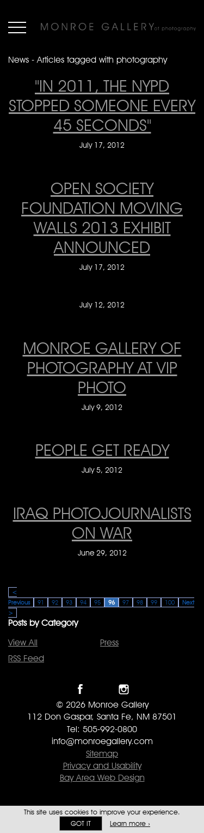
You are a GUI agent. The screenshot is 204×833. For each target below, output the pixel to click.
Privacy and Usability (102, 765)
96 (111, 602)
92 (55, 602)
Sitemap (102, 754)
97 (125, 602)
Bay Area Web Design (102, 777)
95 (97, 602)
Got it (81, 823)
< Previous (19, 597)
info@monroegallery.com (102, 741)
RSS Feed (26, 658)
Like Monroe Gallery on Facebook (80, 689)
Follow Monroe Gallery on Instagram (123, 689)
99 (154, 602)
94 (83, 602)
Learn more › (130, 823)
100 (170, 602)
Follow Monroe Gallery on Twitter (102, 689)
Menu (17, 27)
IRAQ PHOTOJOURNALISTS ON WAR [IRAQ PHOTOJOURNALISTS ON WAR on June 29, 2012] (102, 522)
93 (69, 602)
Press (109, 642)
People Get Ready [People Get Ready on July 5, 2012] (102, 450)
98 (140, 602)
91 (41, 602)
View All (23, 642)
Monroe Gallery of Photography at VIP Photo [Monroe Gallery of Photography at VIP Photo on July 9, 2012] (102, 367)
